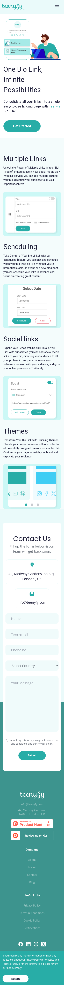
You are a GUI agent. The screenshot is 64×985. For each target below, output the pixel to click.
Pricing (32, 867)
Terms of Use (10, 963)
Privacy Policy (32, 905)
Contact (32, 875)
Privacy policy (44, 743)
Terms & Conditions (32, 913)
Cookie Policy (32, 920)
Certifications (32, 928)
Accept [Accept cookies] (15, 979)
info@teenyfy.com (31, 804)
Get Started (22, 126)
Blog (32, 882)
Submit (32, 755)
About (32, 860)
